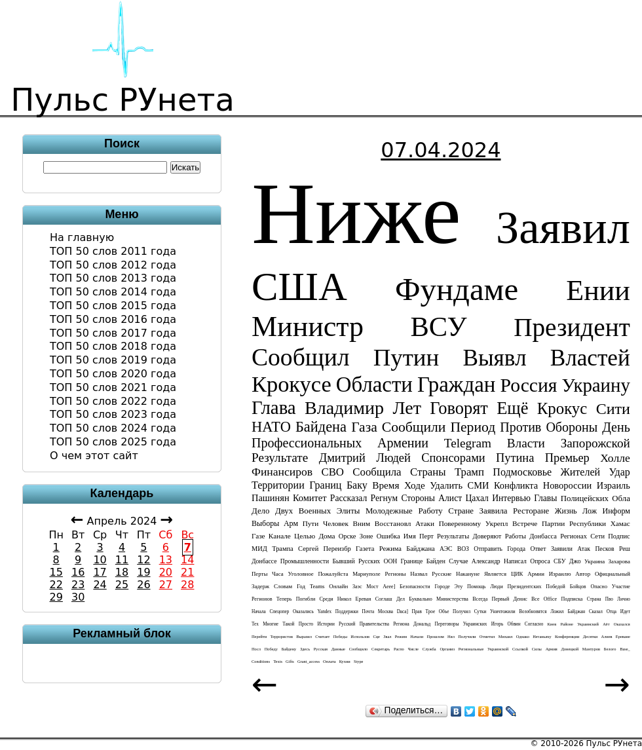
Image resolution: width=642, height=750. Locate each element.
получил (461, 611)
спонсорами (453, 457)
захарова (619, 561)
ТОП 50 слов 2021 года (113, 387)
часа (278, 574)
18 (121, 572)
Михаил (506, 636)
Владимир (344, 408)
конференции (567, 636)
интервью (511, 498)
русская (321, 649)
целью (304, 536)
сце (376, 636)
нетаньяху (542, 636)
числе (413, 649)
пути (311, 523)
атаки (424, 523)
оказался (622, 624)
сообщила (376, 472)
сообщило (358, 649)
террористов (281, 636)
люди (496, 587)
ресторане (531, 511)
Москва (385, 611)
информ (616, 511)
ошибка (388, 536)
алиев (606, 636)
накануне (468, 574)
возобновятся (532, 611)
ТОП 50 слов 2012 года (113, 265)
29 (56, 597)
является (495, 574)
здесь (305, 649)
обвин (514, 624)
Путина (515, 457)
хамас (620, 523)
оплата (329, 661)
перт (426, 536)
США (299, 287)
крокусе (291, 383)
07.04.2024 (440, 150)
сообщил (301, 357)
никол (344, 599)
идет (625, 611)
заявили (562, 548)
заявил (563, 227)
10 (99, 559)
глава (274, 407)
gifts (290, 661)
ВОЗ (463, 548)
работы (515, 536)
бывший (343, 561)
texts (277, 661)
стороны (417, 498)
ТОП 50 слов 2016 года (113, 319)
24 (99, 584)
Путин (406, 357)
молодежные (389, 511)
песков (604, 548)
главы (545, 498)
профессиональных (307, 443)
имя (410, 536)
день (616, 427)
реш (624, 548)
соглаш (383, 599)
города (516, 548)
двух (284, 511)
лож (589, 511)
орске (347, 536)
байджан (576, 611)
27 (165, 584)
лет (406, 408)
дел (400, 599)
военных (315, 511)
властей (590, 358)
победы (340, 636)
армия (551, 649)
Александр (486, 561)
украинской (497, 649)
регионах (573, 536)
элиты (348, 511)
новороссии (567, 485)
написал (515, 561)
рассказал (348, 498)
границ (325, 485)
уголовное (300, 574)
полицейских (585, 498)
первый (500, 599)
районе (567, 624)
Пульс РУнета (614, 743)
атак (583, 548)
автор (582, 574)
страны (428, 472)
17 (99, 572)
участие (621, 587)
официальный (612, 574)
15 (56, 572)
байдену (289, 649)
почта (368, 611)
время (385, 485)
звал (387, 636)
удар (619, 472)
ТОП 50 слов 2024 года (113, 428)
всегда (479, 599)
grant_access (308, 661)
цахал (476, 498)
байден (435, 561)
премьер (567, 457)
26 (143, 584)
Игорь (497, 624)
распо (399, 649)
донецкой (569, 649)
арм (291, 523)
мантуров (591, 649)
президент (572, 327)
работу (430, 511)
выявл (494, 358)
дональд (421, 624)
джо (575, 561)
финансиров (282, 471)
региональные (471, 649)
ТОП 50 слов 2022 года (113, 401)
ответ (538, 548)
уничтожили (502, 611)
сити (613, 408)
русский (347, 624)
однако (522, 636)
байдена (321, 427)
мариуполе (366, 574)
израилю (560, 574)
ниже (356, 213)
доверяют (486, 536)
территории (278, 485)
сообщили (414, 427)
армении (402, 443)
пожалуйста (333, 574)
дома (326, 536)
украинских (475, 624)
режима (390, 548)
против (520, 427)
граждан (456, 384)
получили (467, 636)
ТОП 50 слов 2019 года (113, 360)
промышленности (304, 561)
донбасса (543, 536)
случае (458, 561)
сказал (596, 611)
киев (552, 624)
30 (78, 597)
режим (401, 636)
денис (520, 599)
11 (121, 559)
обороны (571, 427)
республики (587, 523)
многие (270, 624)
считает (322, 636)
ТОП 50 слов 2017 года (113, 333)
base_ (625, 649)
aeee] (389, 587)
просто (306, 624)
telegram (467, 443)
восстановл (393, 523)
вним (362, 523)
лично (623, 599)
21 (187, 572)
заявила (494, 511)
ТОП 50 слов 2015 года (113, 305)
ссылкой (520, 649)
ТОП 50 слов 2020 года (113, 373)
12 (143, 559)
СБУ (559, 561)
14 (187, 559)
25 (121, 584)
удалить (446, 485)
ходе (414, 485)
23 (78, 584)
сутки (480, 611)
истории (325, 624)
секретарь (380, 649)
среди (326, 599)
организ (447, 649)
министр (308, 326)
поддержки (346, 611)
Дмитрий (342, 457)
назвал (418, 574)
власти (526, 443)
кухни (344, 661)
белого (610, 649)
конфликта (516, 485)
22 (56, 584)
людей (393, 457)
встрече (524, 523)
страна (594, 599)
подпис (619, 536)
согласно (534, 624)
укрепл (496, 523)
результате (280, 457)
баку (357, 485)
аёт (606, 624)
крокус (562, 408)
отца (611, 611)
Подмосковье (522, 472)
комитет (310, 498)
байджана (420, 548)
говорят (458, 408)
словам (283, 586)
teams (317, 586)
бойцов (578, 587)
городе (441, 587)
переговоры (447, 624)
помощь (476, 587)
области (374, 384)
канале (280, 536)
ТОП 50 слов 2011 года (113, 251)
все (535, 599)
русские (441, 574)
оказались (303, 611)
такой (288, 624)
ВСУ (439, 326)
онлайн (338, 586)
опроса (540, 561)
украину (596, 385)
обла (621, 498)
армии (535, 574)
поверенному (460, 523)
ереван (363, 599)
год (301, 586)
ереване (623, 636)
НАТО (271, 427)
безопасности (415, 587)
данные (338, 649)
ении (598, 290)
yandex (324, 611)
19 (143, 572)
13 (165, 559)
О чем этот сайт (94, 455)
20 (165, 572)
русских (369, 561)
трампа (282, 548)
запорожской (595, 443)
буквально (420, 599)
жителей (580, 472)
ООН (390, 561)
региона (401, 624)
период (472, 427)
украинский (588, 624)
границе (412, 561)
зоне (366, 536)
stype (359, 661)
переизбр (337, 548)
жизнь (566, 511)
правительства (374, 624)
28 (187, 584)
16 (78, 572)
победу (271, 649)
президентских (524, 587)
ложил (557, 611)
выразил (304, 636)
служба (429, 649)
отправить (488, 548)
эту (459, 587)
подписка (571, 599)
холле (615, 457)
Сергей (308, 548)
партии (553, 523)
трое (431, 611)
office (550, 599)
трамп (469, 472)
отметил (487, 636)
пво (609, 599)
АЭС (446, 548)
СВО (332, 472)
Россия (528, 385)
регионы (395, 574)
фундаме (456, 289)
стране (461, 511)
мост (372, 587)
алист (450, 498)
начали (416, 636)
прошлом (435, 636)
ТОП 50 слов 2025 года (113, 442)
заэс (357, 587)
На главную (82, 237)
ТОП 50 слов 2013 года (113, 278)
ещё (512, 408)
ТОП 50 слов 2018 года (113, 346)
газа (364, 427)
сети (597, 536)
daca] (402, 611)
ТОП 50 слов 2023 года (113, 414)
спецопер (279, 611)
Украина (594, 561)
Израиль (613, 485)
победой (555, 587)
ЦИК (517, 574)
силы (537, 649)
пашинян (271, 498)
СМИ (478, 485)
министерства (452, 599)
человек (336, 523)
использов (359, 636)
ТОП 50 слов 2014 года (113, 292)
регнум (384, 498)
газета (365, 548)
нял (451, 636)
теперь (284, 599)
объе (444, 611)
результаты (453, 536)
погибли (305, 599)
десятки (590, 636)
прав (417, 611)
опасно (598, 587)
